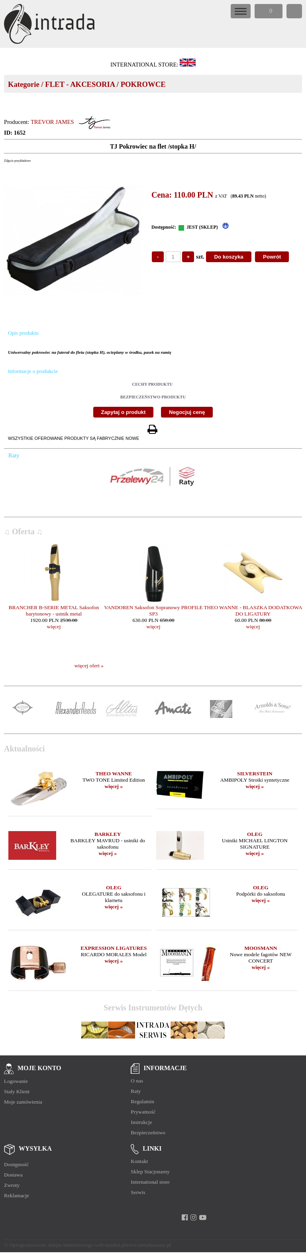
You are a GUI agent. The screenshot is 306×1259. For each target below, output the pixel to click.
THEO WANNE (114, 774)
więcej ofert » (89, 666)
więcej (54, 627)
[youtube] (202, 1217)
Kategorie (23, 84)
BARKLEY (107, 834)
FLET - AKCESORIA (80, 84)
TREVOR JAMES (52, 122)
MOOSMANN (260, 948)
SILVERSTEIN (254, 774)
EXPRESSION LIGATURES (113, 948)
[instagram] (193, 1217)
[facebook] (184, 1217)
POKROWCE (143, 84)
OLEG (255, 834)
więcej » (114, 786)
